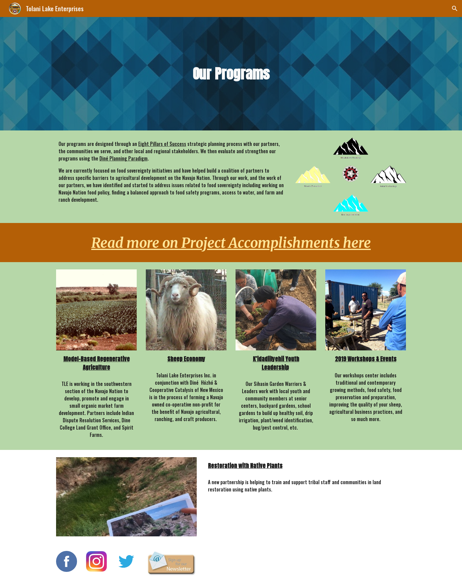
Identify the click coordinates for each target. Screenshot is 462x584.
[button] (454, 8)
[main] (231, 74)
